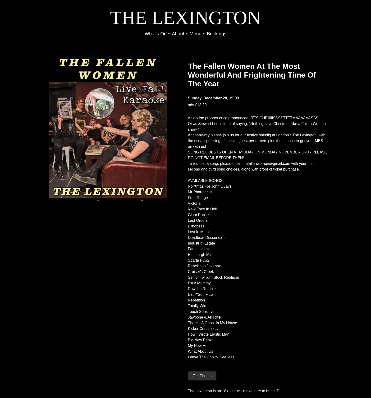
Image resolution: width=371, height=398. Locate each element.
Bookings (216, 33)
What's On (156, 33)
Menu (196, 33)
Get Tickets (202, 376)
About (178, 33)
